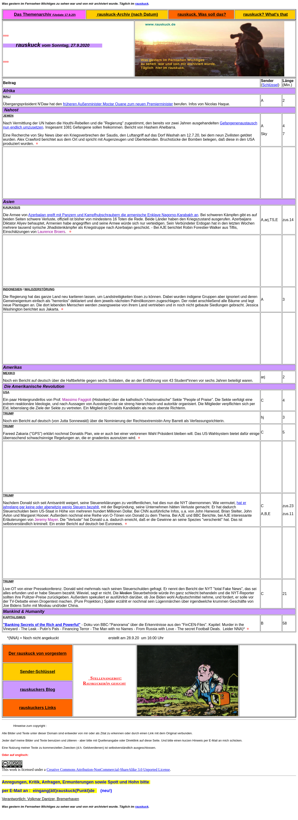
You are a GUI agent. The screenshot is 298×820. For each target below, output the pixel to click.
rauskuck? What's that (265, 14)
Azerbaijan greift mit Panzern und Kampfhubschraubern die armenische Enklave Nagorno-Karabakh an (113, 215)
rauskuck (142, 3)
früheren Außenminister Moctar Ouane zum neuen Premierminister (118, 104)
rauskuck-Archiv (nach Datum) (127, 14)
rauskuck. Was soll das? (202, 14)
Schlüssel (270, 85)
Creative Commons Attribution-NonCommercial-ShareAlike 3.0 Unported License (108, 770)
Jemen (8, 115)
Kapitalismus (14, 617)
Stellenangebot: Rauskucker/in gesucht (104, 681)
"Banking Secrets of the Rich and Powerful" (42, 625)
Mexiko (9, 373)
